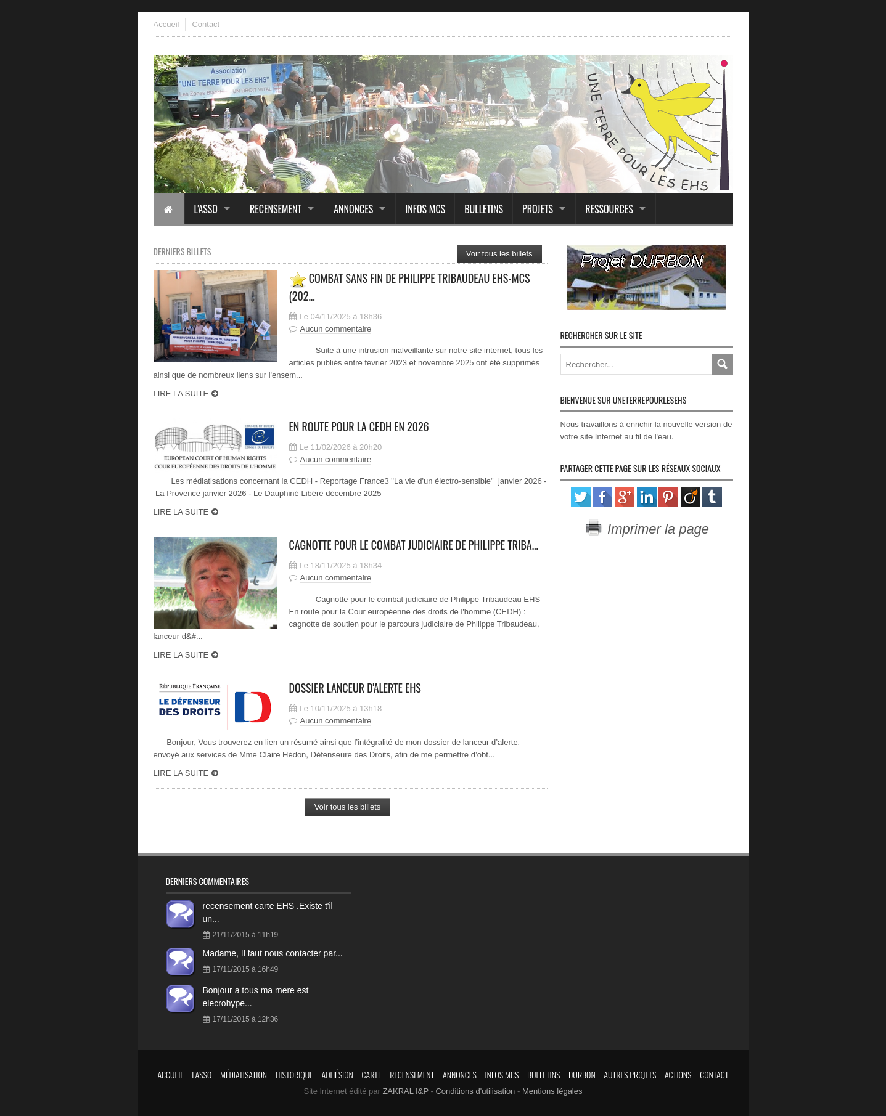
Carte (372, 1074)
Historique (294, 1074)
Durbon (582, 1074)
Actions (678, 1074)
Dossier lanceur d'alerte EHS (355, 688)
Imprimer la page (646, 529)
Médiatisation (243, 1074)
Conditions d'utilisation (475, 1091)
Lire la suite (181, 393)
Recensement (275, 209)
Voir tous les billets (499, 253)
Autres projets (630, 1074)
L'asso (206, 209)
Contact (205, 24)
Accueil (166, 24)
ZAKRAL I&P (405, 1091)
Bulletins (483, 209)
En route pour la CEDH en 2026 (359, 426)
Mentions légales (552, 1091)
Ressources (609, 209)
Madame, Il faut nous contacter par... (273, 953)
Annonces (353, 209)
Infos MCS (425, 209)
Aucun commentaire (336, 328)
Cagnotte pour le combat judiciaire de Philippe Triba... (413, 545)
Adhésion (337, 1074)
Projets (537, 209)
